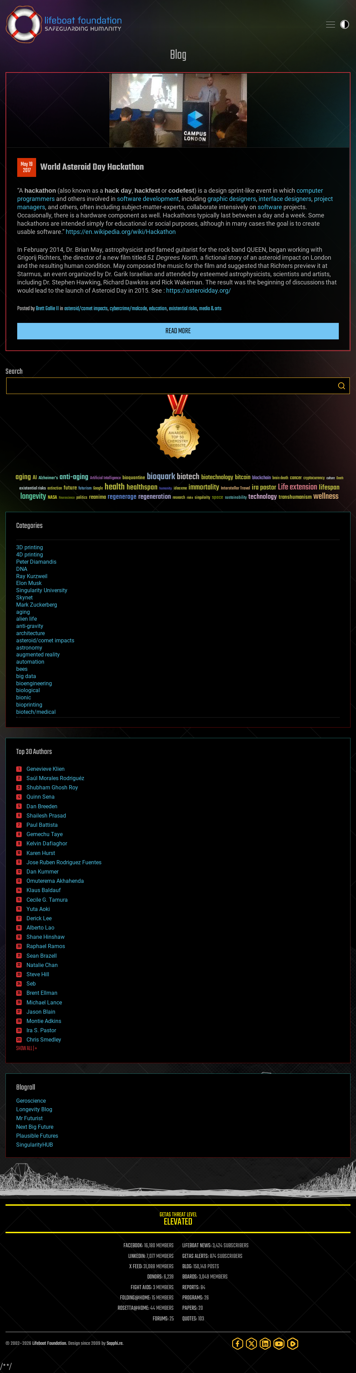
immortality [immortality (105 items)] (203, 487)
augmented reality (38, 654)
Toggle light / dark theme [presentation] (344, 24)
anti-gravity (29, 626)
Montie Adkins (43, 1021)
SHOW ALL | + (26, 1048)
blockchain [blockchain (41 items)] (261, 478)
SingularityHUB (34, 1144)
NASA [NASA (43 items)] (52, 497)
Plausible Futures (37, 1136)
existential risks (183, 308)
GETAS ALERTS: (195, 1256)
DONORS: (155, 1277)
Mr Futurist (29, 1118)
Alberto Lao (40, 927)
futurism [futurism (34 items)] (84, 488)
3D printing (29, 547)
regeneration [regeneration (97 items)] (154, 497)
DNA (21, 569)
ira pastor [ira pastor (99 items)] (264, 488)
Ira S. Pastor (41, 1030)
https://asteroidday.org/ (198, 290)
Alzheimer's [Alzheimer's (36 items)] (48, 478)
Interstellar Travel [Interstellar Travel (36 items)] (235, 488)
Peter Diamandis (36, 562)
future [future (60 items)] (70, 488)
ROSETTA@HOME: (133, 1308)
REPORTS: (190, 1287)
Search (341, 386)
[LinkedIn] (265, 1344)
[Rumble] (292, 1344)
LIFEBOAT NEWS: (197, 1245)
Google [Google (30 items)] (98, 488)
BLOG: (187, 1266)
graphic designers (231, 198)
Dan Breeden (41, 806)
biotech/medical (36, 712)
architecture (30, 633)
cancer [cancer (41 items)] (296, 478)
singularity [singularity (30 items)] (202, 498)
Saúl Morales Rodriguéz (55, 778)
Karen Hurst (40, 853)
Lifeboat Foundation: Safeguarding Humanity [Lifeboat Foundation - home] (161, 24)
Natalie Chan (42, 965)
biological (28, 690)
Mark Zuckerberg (36, 604)
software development (148, 198)
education (158, 308)
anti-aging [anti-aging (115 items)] (74, 477)
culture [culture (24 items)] (330, 478)
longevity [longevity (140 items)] (33, 496)
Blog (178, 55)
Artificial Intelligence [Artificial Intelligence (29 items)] (105, 478)
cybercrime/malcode (128, 308)
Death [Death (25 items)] (339, 478)
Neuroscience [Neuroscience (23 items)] (67, 498)
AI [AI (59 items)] (35, 478)
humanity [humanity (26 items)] (165, 489)
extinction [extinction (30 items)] (54, 488)
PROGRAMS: (192, 1298)
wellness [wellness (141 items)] (325, 496)
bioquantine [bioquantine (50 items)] (133, 478)
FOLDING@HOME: (135, 1298)
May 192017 (27, 167)
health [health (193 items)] (115, 487)
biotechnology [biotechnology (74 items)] (217, 477)
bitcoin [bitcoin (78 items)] (242, 477)
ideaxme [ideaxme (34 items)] (180, 488)
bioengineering (34, 683)
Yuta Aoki (38, 909)
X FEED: (135, 1266)
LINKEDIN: (136, 1256)
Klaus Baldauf (43, 890)
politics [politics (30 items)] (81, 498)
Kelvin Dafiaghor (46, 843)
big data (26, 676)
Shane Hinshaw (45, 937)
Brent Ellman (41, 993)
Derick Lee (39, 918)
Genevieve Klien (45, 769)
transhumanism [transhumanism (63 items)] (295, 497)
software (270, 207)
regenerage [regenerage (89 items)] (122, 497)
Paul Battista (42, 825)
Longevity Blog (34, 1109)
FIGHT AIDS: (141, 1287)
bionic (23, 697)
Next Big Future (34, 1127)
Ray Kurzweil (31, 576)
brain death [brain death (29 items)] (280, 478)
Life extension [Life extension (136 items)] (297, 487)
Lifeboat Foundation (49, 1344)
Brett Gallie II (47, 308)
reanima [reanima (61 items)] (97, 497)
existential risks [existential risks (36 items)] (32, 488)
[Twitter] (251, 1344)
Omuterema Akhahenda (55, 881)
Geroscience (31, 1101)
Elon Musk (29, 583)
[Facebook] (237, 1344)
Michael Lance (44, 1002)
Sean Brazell (41, 956)
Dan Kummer (42, 871)
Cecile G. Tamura (47, 900)
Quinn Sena (40, 797)
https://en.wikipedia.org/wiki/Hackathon (121, 231)
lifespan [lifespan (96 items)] (329, 488)
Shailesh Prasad (46, 815)
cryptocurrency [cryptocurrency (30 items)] (314, 478)
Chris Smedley (43, 1039)
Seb (31, 983)
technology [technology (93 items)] (262, 497)
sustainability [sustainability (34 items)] (236, 498)
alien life (26, 619)
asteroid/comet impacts (86, 308)
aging (23, 612)
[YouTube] (278, 1344)
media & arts (210, 308)
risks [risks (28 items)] (190, 498)
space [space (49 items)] (217, 497)
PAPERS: (189, 1308)
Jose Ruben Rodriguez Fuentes (63, 862)
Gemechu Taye (44, 834)
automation (30, 662)
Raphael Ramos (45, 946)
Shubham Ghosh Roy (52, 787)
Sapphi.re (114, 1344)
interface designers (285, 198)
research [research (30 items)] (179, 498)
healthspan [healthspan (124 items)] (142, 487)
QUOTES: (189, 1319)
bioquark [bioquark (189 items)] (161, 477)
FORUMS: (161, 1319)
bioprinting (29, 704)
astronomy (29, 647)
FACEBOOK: (133, 1245)
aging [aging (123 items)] (23, 477)
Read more (178, 331)
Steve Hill (37, 974)
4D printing (29, 554)
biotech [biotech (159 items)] (188, 477)
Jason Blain (40, 1012)
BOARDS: (190, 1277)
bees (22, 669)
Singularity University (41, 590)
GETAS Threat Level (178, 1220)
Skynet (24, 597)
